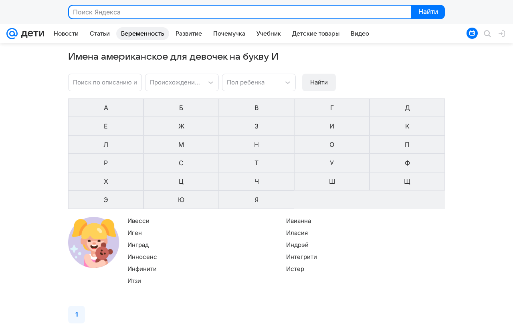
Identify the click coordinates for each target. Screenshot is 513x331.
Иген (134, 177)
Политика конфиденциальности (324, 325)
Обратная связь (480, 325)
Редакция (192, 325)
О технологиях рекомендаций (245, 325)
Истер (231, 213)
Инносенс (142, 201)
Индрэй (233, 189)
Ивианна (234, 165)
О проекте (163, 325)
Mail (13, 325)
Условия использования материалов (411, 325)
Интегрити (237, 201)
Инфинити (142, 213)
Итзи (134, 225)
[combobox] (162, 82)
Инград (138, 189)
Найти (427, 12)
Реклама (69, 325)
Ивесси (138, 165)
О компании (38, 325)
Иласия (233, 177)
